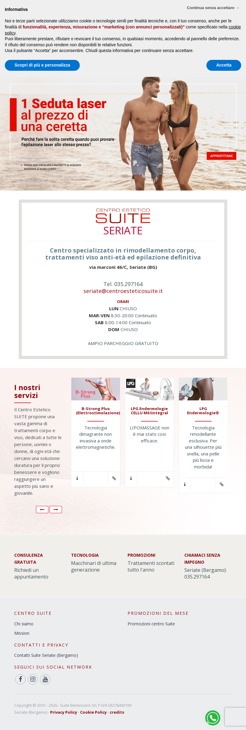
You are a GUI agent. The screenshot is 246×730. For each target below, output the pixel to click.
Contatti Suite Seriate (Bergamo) (46, 655)
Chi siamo (24, 624)
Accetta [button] (223, 65)
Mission (21, 633)
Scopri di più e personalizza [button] (42, 65)
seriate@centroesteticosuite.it (123, 291)
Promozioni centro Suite (151, 624)
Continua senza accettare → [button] (213, 7)
